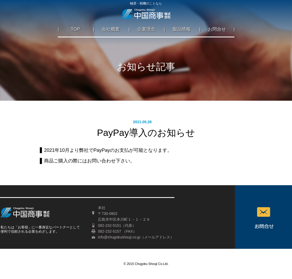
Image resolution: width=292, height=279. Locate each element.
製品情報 (182, 29)
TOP (75, 29)
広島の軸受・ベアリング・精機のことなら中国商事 (146, 16)
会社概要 (111, 29)
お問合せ (217, 29)
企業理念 (146, 29)
